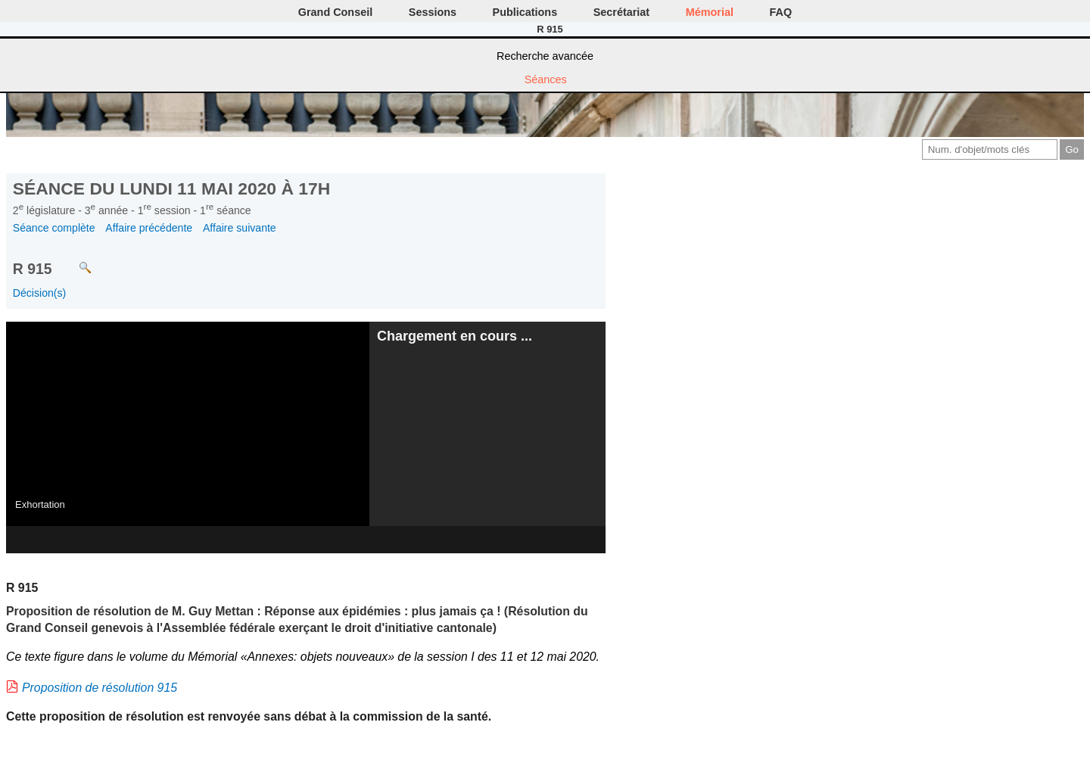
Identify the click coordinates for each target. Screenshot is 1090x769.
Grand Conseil (335, 12)
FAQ (781, 12)
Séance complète (54, 228)
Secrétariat (621, 12)
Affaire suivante (239, 228)
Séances (546, 79)
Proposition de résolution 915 (99, 687)
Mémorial (709, 12)
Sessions (432, 12)
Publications (525, 12)
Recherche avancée (545, 56)
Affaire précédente (148, 228)
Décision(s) (39, 293)
